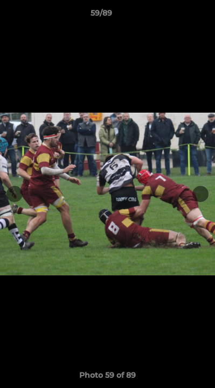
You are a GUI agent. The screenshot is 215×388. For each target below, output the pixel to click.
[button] (176, 15)
